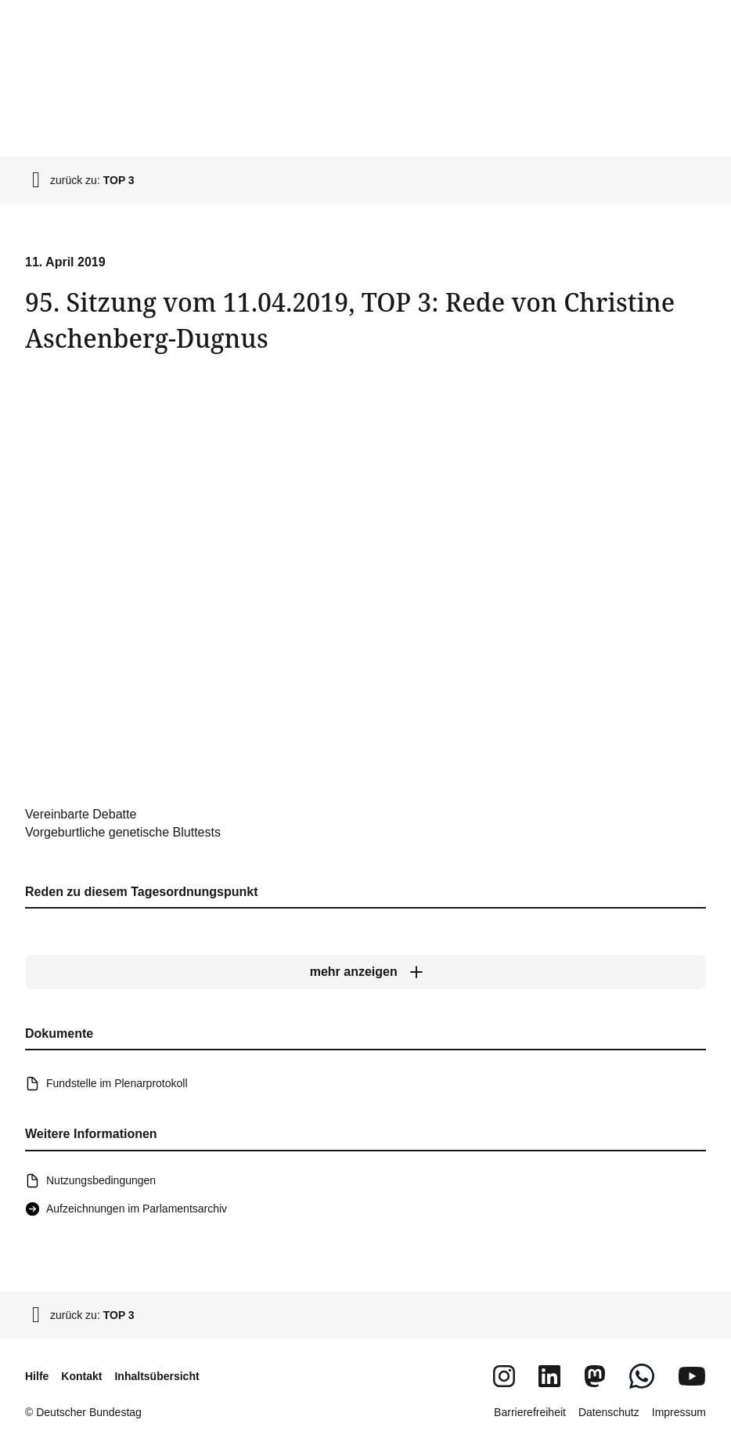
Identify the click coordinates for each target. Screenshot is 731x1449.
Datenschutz (608, 1412)
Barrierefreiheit (530, 1412)
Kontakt (81, 1376)
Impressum (679, 1412)
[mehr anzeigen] (365, 972)
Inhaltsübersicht (156, 1376)
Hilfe (37, 1376)
